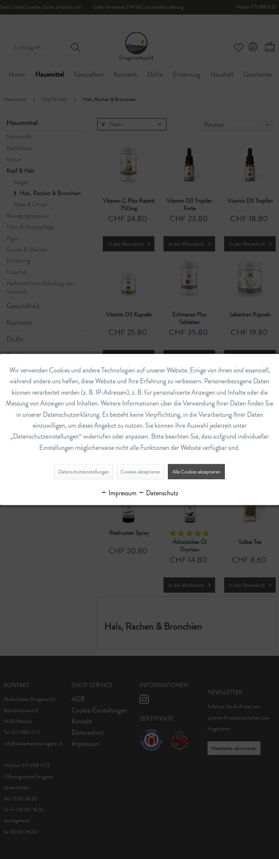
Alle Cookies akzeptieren (196, 471)
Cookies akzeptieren (140, 471)
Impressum (119, 493)
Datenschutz (158, 493)
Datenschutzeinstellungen (83, 471)
